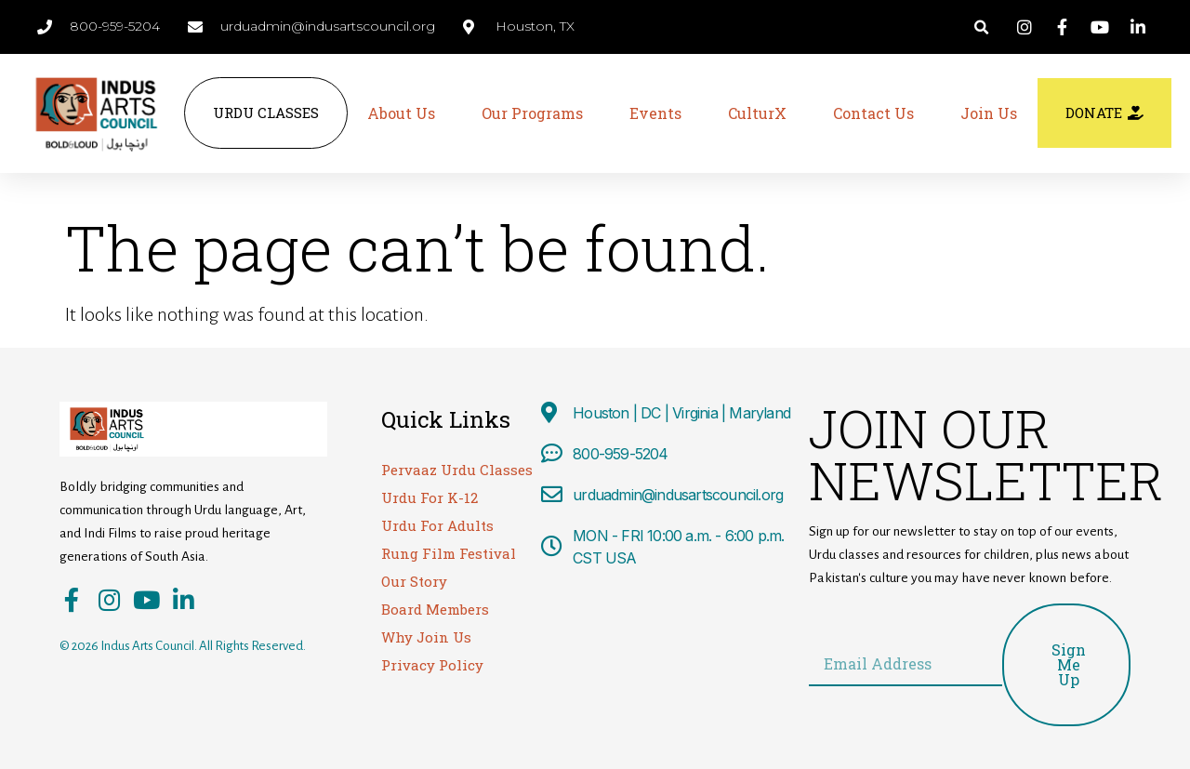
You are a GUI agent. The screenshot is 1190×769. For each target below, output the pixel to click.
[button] (981, 27)
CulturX (757, 113)
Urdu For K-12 (429, 497)
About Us (401, 113)
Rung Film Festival (448, 553)
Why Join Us (426, 637)
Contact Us (873, 113)
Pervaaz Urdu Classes (457, 469)
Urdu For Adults (437, 525)
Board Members (435, 609)
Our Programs (532, 113)
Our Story (414, 581)
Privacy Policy (432, 665)
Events (655, 113)
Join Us (988, 113)
